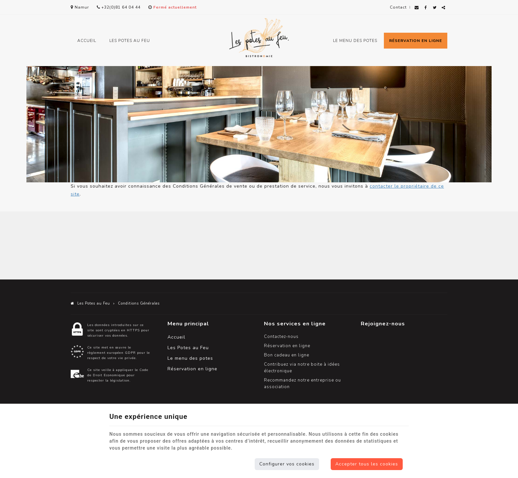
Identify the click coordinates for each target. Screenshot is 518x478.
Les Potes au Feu (129, 40)
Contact (398, 7)
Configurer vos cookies (286, 464)
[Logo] (259, 37)
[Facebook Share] (425, 7)
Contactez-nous (281, 337)
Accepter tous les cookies (366, 464)
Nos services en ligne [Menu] (295, 323)
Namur (80, 7)
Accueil (86, 40)
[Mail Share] (416, 7)
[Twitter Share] (434, 7)
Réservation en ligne (415, 40)
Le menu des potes (355, 40)
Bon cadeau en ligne (286, 355)
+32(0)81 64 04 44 (118, 7)
